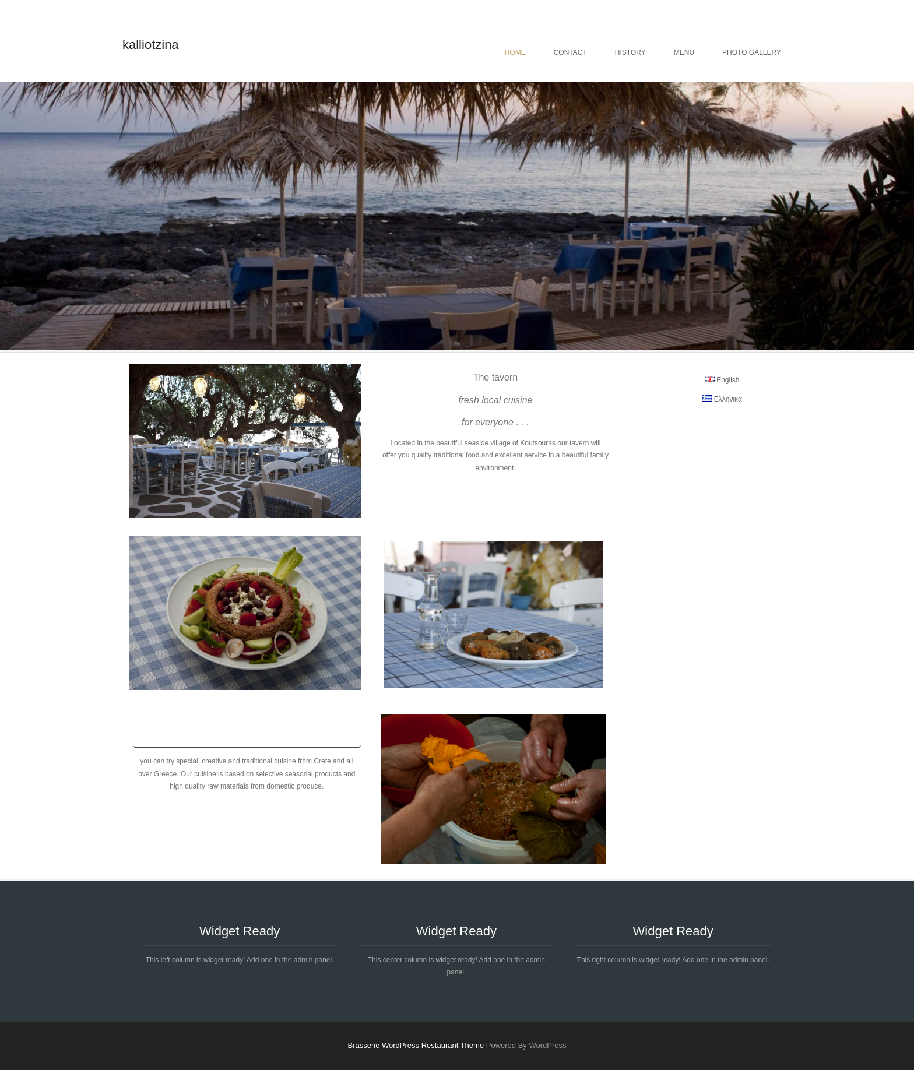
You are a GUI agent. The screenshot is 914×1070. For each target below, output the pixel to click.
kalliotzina (150, 44)
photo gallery (751, 52)
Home (515, 52)
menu (684, 52)
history (630, 52)
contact (570, 52)
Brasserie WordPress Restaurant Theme (416, 1045)
